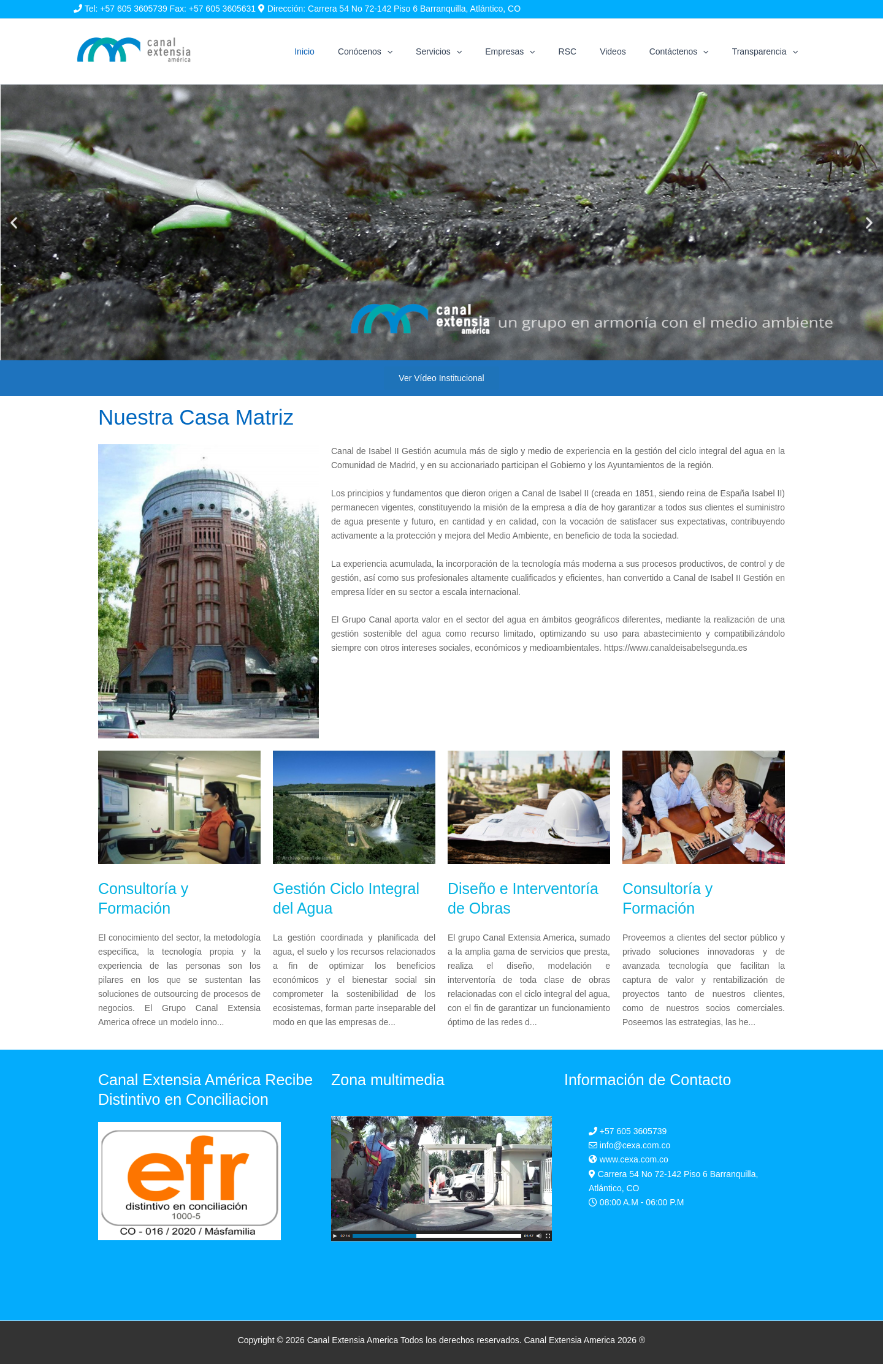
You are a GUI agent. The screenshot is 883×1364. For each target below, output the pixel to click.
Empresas (537, 51)
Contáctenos (688, 51)
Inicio (350, 51)
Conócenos (405, 51)
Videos (628, 51)
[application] (426, 51)
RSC (589, 51)
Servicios (472, 51)
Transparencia (768, 51)
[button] (13, 222)
